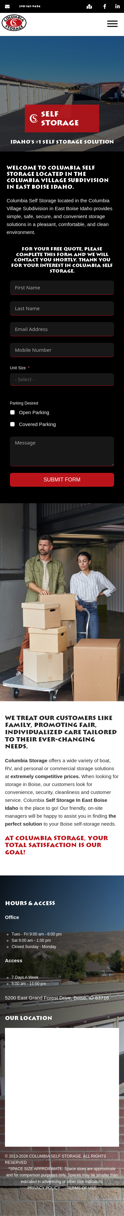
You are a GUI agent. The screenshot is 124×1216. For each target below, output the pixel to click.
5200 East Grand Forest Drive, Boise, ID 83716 (57, 998)
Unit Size (18, 368)
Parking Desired (24, 403)
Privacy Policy (43, 1188)
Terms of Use (82, 1188)
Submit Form (62, 479)
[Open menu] (112, 24)
